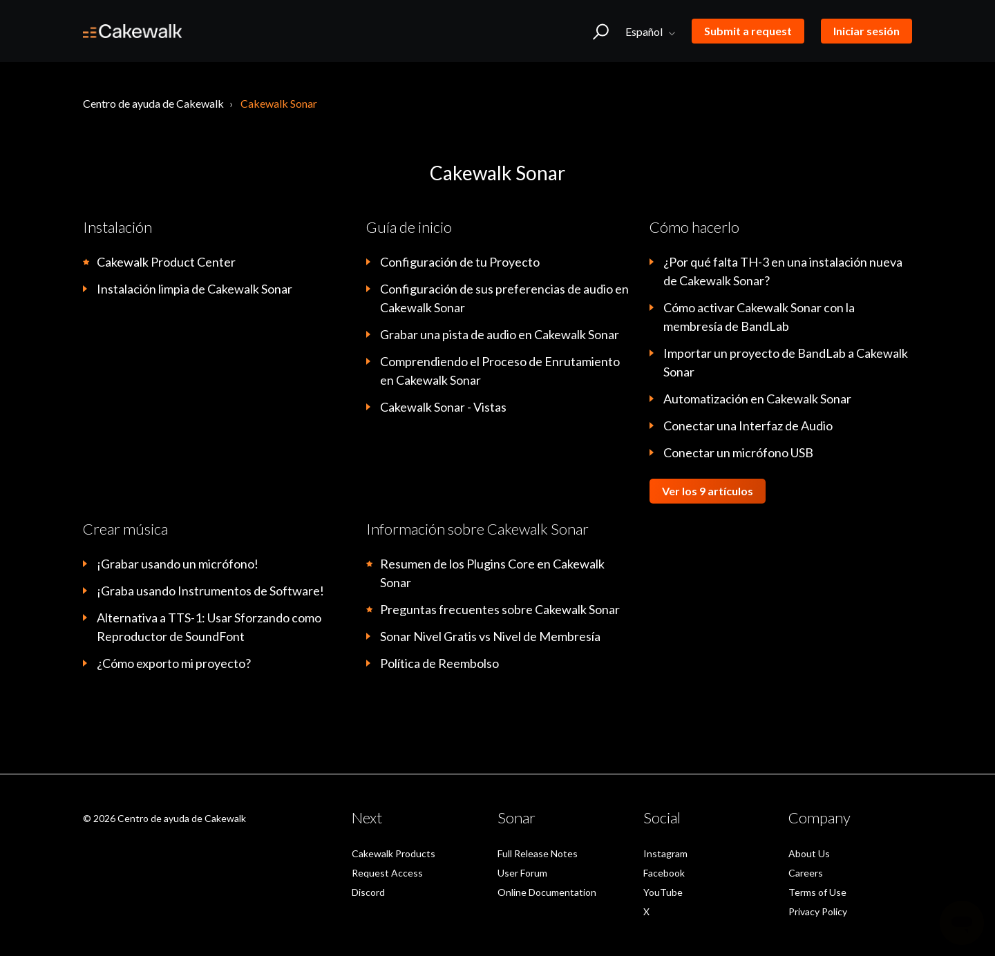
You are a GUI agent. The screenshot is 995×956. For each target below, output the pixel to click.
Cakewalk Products (393, 853)
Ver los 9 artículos (707, 490)
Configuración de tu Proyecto (460, 261)
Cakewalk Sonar (278, 103)
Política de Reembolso (439, 663)
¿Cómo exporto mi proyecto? (174, 663)
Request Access (387, 873)
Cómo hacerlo (694, 227)
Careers (805, 873)
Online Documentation (547, 892)
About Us (809, 853)
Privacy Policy (817, 911)
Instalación (117, 227)
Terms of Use (817, 892)
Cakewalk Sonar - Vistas (443, 406)
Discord (368, 892)
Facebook (664, 873)
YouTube (663, 892)
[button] (601, 31)
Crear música (125, 528)
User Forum (522, 873)
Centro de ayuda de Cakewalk (153, 103)
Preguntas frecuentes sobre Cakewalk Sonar (500, 609)
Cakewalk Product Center (166, 261)
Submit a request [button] (748, 30)
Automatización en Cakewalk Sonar (757, 398)
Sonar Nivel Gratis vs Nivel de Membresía (490, 636)
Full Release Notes (538, 853)
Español (645, 31)
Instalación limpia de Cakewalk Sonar (194, 288)
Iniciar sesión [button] (866, 30)
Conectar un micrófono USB (738, 452)
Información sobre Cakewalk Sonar (477, 528)
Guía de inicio (409, 227)
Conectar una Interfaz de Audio (748, 425)
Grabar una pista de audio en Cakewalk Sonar (499, 334)
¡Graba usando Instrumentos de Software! (210, 590)
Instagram (665, 853)
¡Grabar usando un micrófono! (177, 563)
